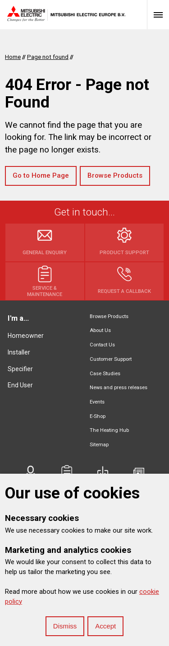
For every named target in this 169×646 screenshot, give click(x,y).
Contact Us (102, 345)
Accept (105, 626)
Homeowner (26, 335)
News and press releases (118, 387)
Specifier (20, 368)
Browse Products (114, 175)
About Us (100, 330)
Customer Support (111, 359)
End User (20, 385)
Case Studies (105, 374)
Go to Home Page (41, 175)
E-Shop (97, 416)
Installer (19, 352)
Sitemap (99, 445)
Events (97, 402)
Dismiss (65, 626)
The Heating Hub (109, 430)
